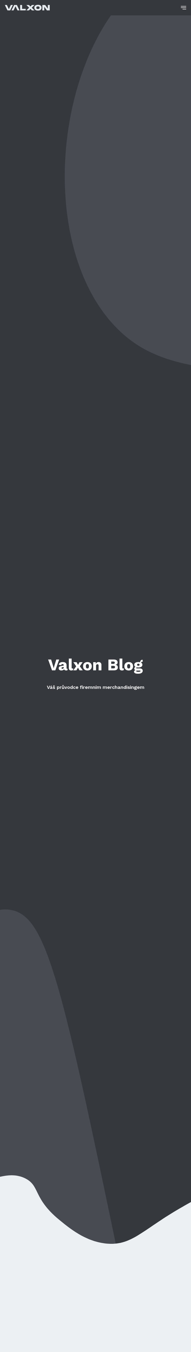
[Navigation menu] (183, 7)
